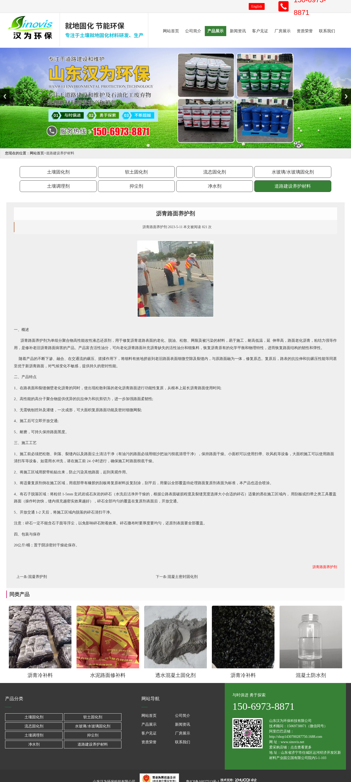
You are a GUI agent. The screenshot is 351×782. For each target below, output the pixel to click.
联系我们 (327, 31)
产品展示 (215, 31)
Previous (5, 96)
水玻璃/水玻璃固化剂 (293, 172)
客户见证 (260, 31)
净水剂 (214, 186)
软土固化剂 (136, 172)
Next (346, 96)
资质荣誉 (305, 31)
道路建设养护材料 (292, 186)
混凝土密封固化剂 (182, 577)
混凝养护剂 (37, 577)
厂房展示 (282, 31)
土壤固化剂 (58, 172)
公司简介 (193, 31)
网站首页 (171, 31)
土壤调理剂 (58, 186)
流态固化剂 (214, 172)
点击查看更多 (301, 747)
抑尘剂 (136, 186)
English (256, 6)
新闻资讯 (238, 31)
